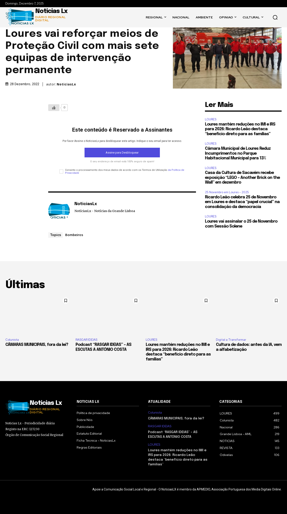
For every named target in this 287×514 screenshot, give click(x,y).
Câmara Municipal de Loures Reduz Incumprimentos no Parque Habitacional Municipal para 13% (238, 153)
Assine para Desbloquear (122, 152)
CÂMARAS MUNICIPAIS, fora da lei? (36, 345)
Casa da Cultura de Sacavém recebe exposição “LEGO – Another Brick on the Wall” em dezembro (242, 177)
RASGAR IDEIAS (86, 340)
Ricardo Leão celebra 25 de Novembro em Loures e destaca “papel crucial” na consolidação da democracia (242, 202)
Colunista (12, 340)
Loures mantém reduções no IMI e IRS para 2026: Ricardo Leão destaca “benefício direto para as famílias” (240, 129)
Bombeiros (74, 234)
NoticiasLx (66, 84)
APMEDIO (203, 489)
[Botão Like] (53, 107)
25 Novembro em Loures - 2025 (227, 192)
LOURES (210, 119)
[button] (275, 17)
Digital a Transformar (231, 340)
